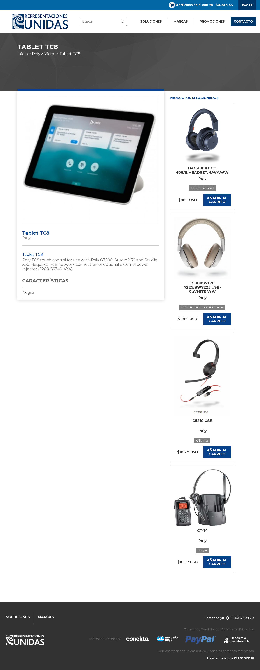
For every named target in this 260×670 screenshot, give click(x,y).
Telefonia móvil (202, 188)
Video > (52, 53)
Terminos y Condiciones (201, 629)
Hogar (202, 550)
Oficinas (202, 440)
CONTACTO (243, 21)
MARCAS (181, 21)
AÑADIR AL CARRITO (217, 200)
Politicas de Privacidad (237, 629)
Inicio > (24, 53)
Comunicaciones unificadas (202, 307)
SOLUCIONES (151, 21)
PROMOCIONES (212, 21)
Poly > (38, 53)
